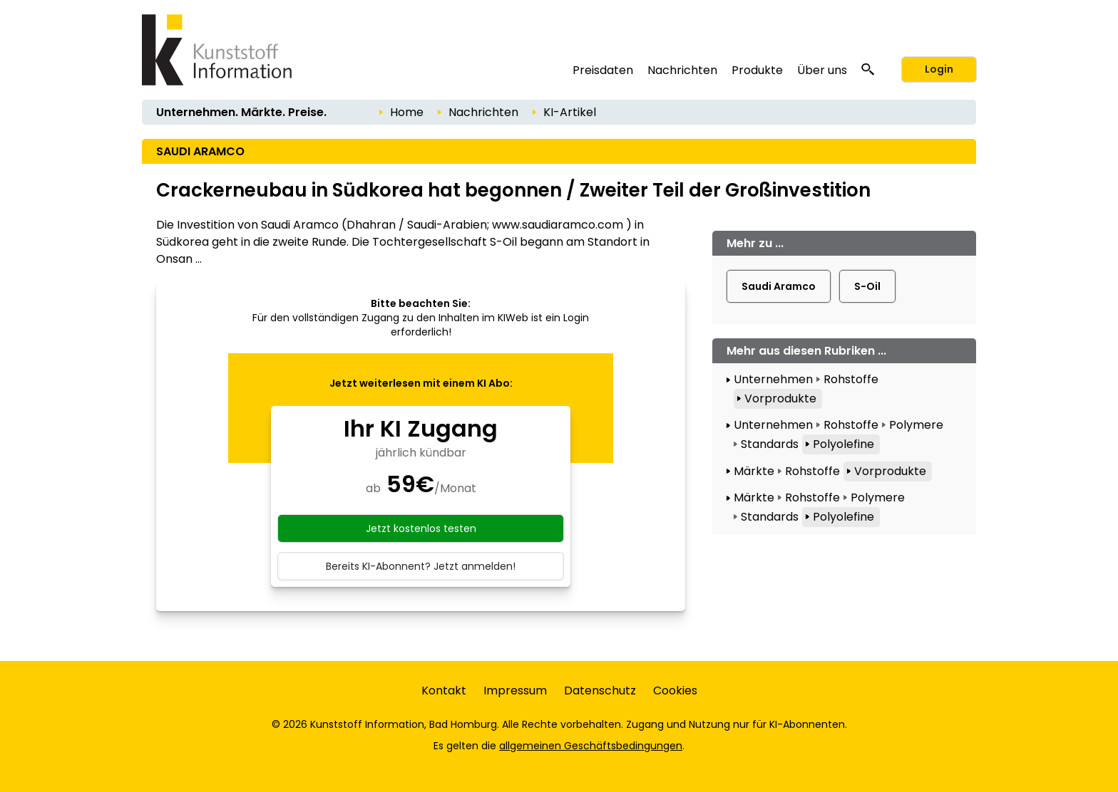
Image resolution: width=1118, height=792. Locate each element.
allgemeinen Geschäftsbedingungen (590, 746)
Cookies (675, 690)
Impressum (515, 690)
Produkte (757, 70)
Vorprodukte (780, 398)
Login (939, 69)
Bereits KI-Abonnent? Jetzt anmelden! (421, 566)
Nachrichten (682, 70)
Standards (770, 444)
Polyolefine (843, 444)
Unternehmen (773, 379)
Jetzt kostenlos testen (421, 528)
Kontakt (443, 690)
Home (407, 112)
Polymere (916, 425)
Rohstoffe (851, 379)
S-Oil (867, 286)
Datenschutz (600, 690)
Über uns (822, 70)
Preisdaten (603, 70)
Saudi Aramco (779, 286)
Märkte (754, 471)
